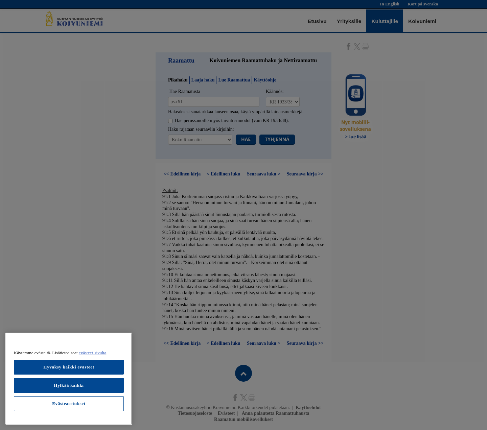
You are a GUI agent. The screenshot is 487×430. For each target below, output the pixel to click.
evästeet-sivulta (93, 352)
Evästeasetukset (69, 403)
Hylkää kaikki (69, 385)
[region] (68, 379)
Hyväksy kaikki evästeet (68, 366)
